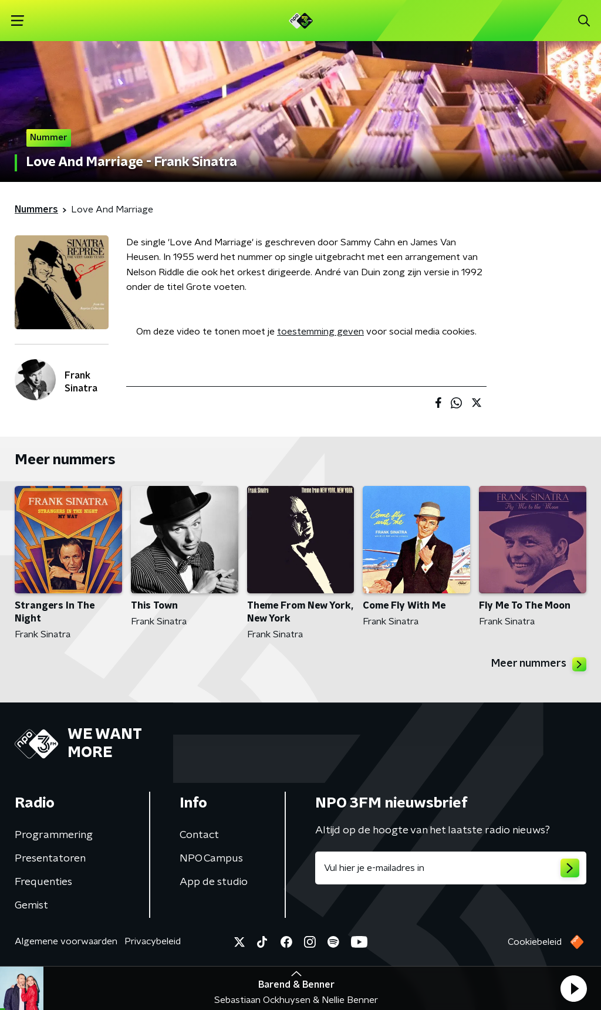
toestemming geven (320, 331)
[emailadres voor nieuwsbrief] (450, 868)
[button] (573, 988)
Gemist (31, 905)
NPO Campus (211, 858)
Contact (199, 835)
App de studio (214, 882)
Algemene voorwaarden (66, 941)
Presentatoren (50, 858)
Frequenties (43, 882)
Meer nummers (538, 664)
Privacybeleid (152, 941)
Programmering (54, 835)
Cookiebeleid (535, 942)
